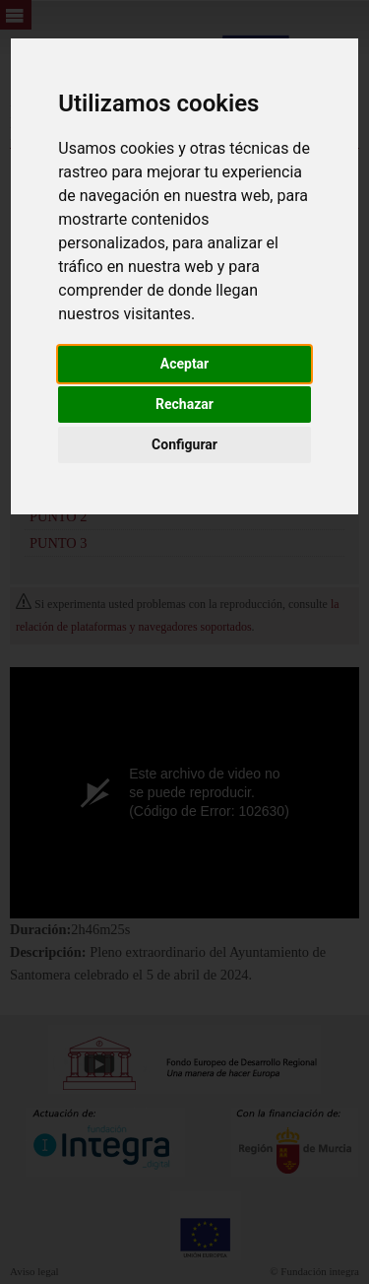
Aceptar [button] (185, 364)
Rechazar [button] (184, 404)
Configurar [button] (184, 444)
